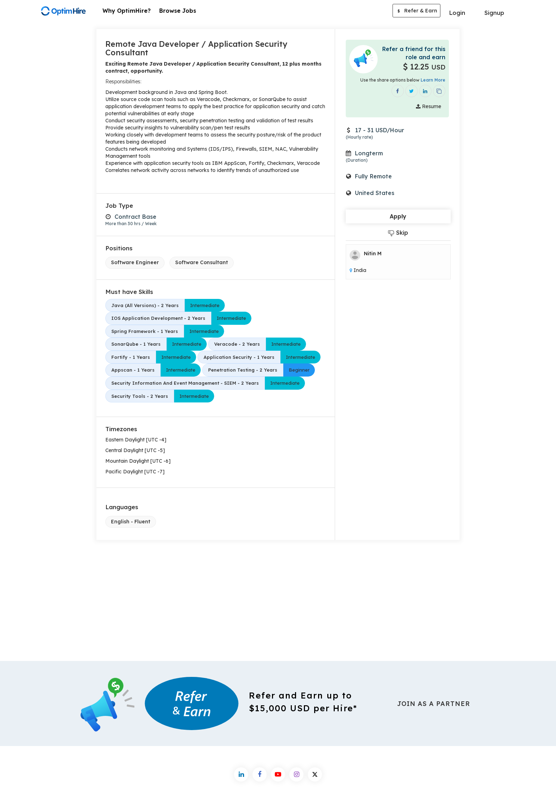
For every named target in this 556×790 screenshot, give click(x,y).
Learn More (433, 80)
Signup (494, 12)
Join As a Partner (433, 704)
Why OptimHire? (126, 10)
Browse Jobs (177, 10)
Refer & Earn (416, 11)
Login (457, 12)
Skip (398, 233)
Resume (428, 106)
